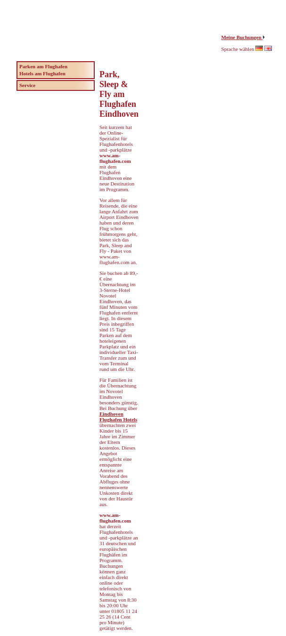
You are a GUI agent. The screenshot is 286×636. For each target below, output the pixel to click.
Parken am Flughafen (43, 66)
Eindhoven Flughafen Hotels (118, 416)
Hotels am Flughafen (42, 73)
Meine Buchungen (242, 37)
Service (27, 85)
